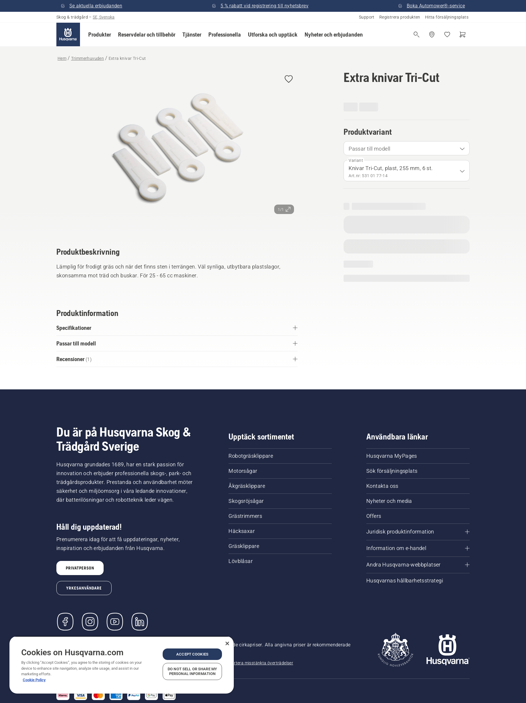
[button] (100, 34)
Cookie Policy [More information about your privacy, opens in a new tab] (34, 680)
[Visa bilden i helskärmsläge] (177, 150)
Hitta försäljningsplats (446, 17)
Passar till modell (369, 149)
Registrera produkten (399, 17)
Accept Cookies (192, 654)
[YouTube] (115, 621)
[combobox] (407, 148)
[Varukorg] (462, 34)
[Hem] (68, 34)
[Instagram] (90, 621)
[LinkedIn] (139, 621)
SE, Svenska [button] (104, 17)
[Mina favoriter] (447, 34)
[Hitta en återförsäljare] (432, 34)
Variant (356, 160)
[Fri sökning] (416, 34)
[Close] (227, 643)
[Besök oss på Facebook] (65, 621)
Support (367, 17)
